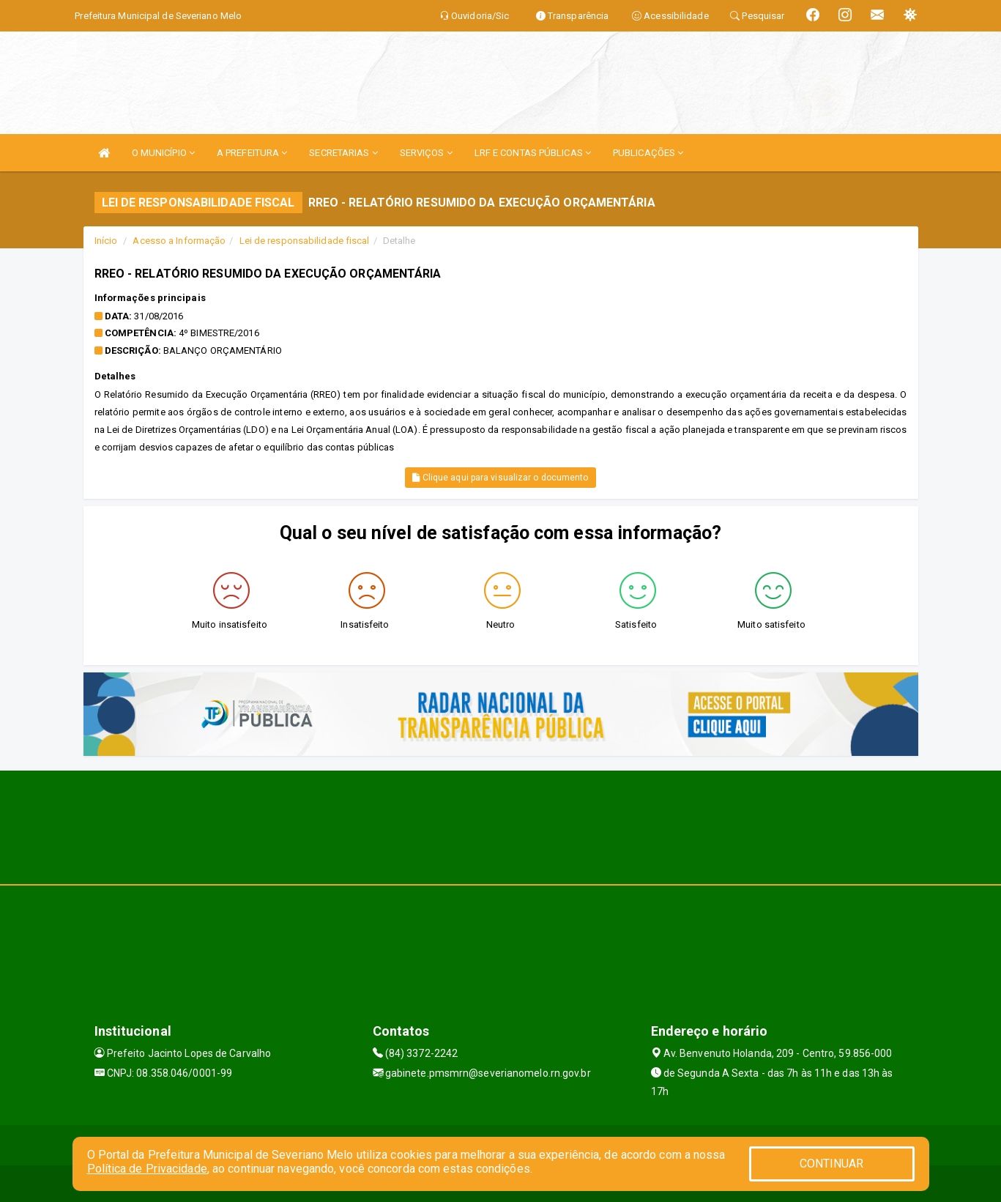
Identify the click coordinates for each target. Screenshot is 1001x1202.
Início (106, 240)
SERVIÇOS (426, 152)
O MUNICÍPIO (163, 152)
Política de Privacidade (147, 1169)
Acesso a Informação (179, 240)
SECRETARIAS (343, 152)
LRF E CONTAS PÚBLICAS (533, 152)
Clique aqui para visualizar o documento (500, 477)
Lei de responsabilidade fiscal (304, 240)
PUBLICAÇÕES (648, 152)
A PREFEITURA (252, 152)
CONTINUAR (832, 1164)
